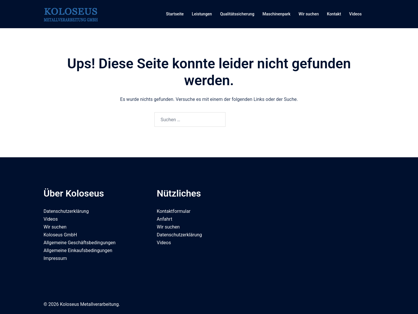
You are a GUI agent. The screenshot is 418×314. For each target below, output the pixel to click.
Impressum (55, 258)
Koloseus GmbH (60, 235)
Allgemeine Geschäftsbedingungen (80, 242)
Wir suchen (309, 14)
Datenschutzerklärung (66, 211)
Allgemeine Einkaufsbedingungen (78, 250)
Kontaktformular (173, 211)
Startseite (175, 14)
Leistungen (202, 14)
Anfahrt (164, 219)
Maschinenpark (276, 14)
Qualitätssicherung (237, 14)
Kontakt (334, 14)
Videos (355, 14)
